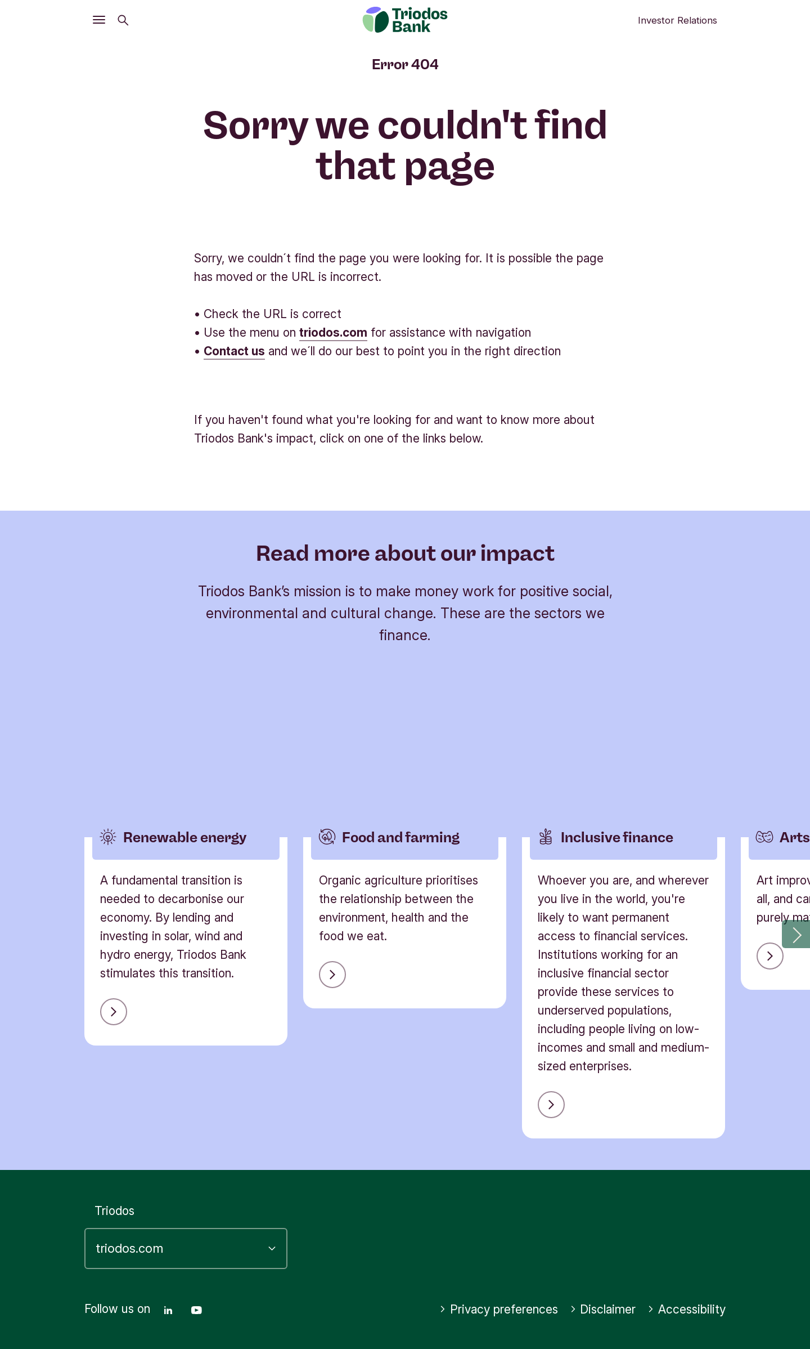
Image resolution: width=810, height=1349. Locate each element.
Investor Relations (677, 20)
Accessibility (686, 1309)
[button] (796, 934)
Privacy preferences (498, 1309)
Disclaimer (603, 1309)
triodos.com (333, 332)
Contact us (234, 351)
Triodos (114, 1211)
